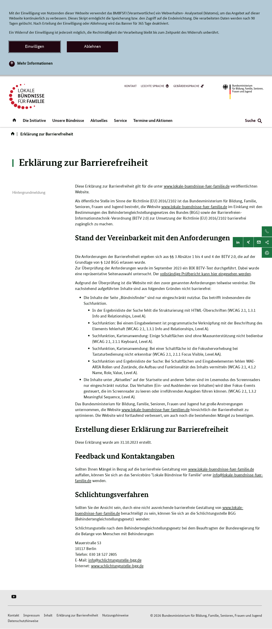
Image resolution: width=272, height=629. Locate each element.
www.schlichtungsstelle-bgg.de (117, 566)
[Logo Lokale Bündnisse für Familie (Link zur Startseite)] (26, 96)
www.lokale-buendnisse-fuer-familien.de (156, 409)
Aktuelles (99, 120)
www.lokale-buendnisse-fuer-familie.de (197, 186)
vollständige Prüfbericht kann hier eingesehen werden (205, 274)
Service (120, 120)
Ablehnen (92, 46)
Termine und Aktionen (152, 120)
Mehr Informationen (35, 63)
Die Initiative (34, 120)
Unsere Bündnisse (68, 120)
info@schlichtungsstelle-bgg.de (114, 560)
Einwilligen (34, 46)
